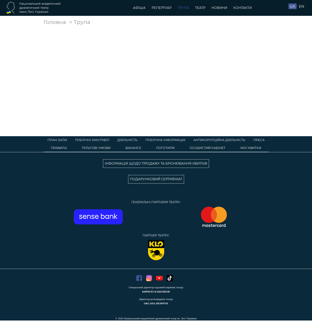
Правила (59, 148)
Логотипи (165, 148)
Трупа (183, 8)
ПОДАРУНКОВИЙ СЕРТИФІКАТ (156, 179)
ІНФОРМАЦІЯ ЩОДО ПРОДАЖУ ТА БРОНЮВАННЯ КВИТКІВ (156, 163)
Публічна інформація (165, 140)
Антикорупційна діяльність (219, 140)
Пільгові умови (96, 148)
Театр (200, 8)
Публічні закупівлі (92, 140)
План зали (57, 140)
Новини (219, 8)
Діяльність (127, 140)
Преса (259, 140)
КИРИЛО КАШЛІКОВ (156, 291)
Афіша (139, 8)
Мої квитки (250, 148)
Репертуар (162, 8)
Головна (55, 22)
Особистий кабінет (207, 148)
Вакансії (133, 148)
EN (301, 6)
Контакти (242, 8)
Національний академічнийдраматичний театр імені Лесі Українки (40, 8)
